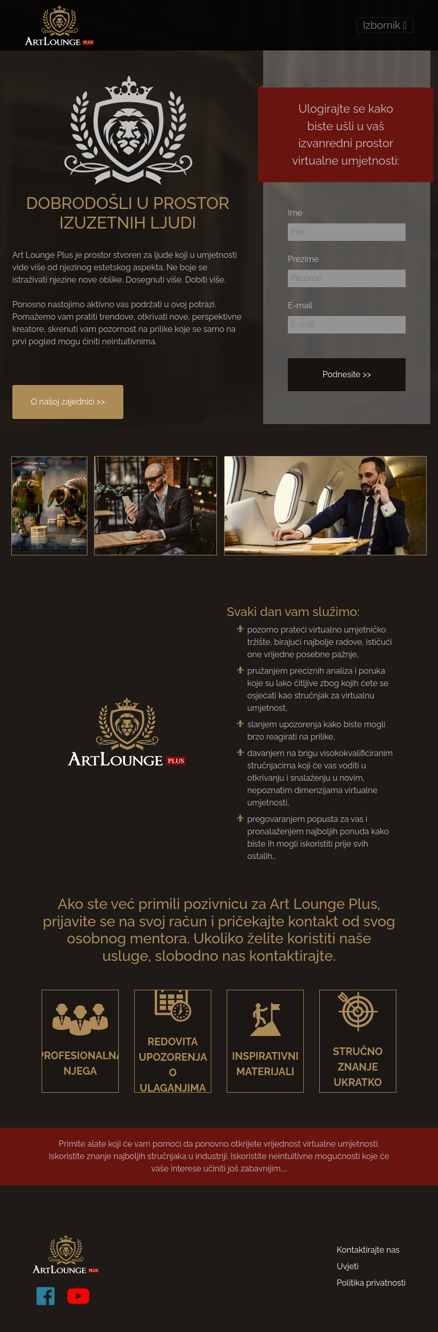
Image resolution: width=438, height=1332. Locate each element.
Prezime (303, 259)
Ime (295, 213)
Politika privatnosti (371, 1283)
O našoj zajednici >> (68, 402)
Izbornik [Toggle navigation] (385, 25)
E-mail (300, 305)
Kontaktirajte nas (368, 1250)
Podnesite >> (346, 374)
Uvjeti (347, 1266)
